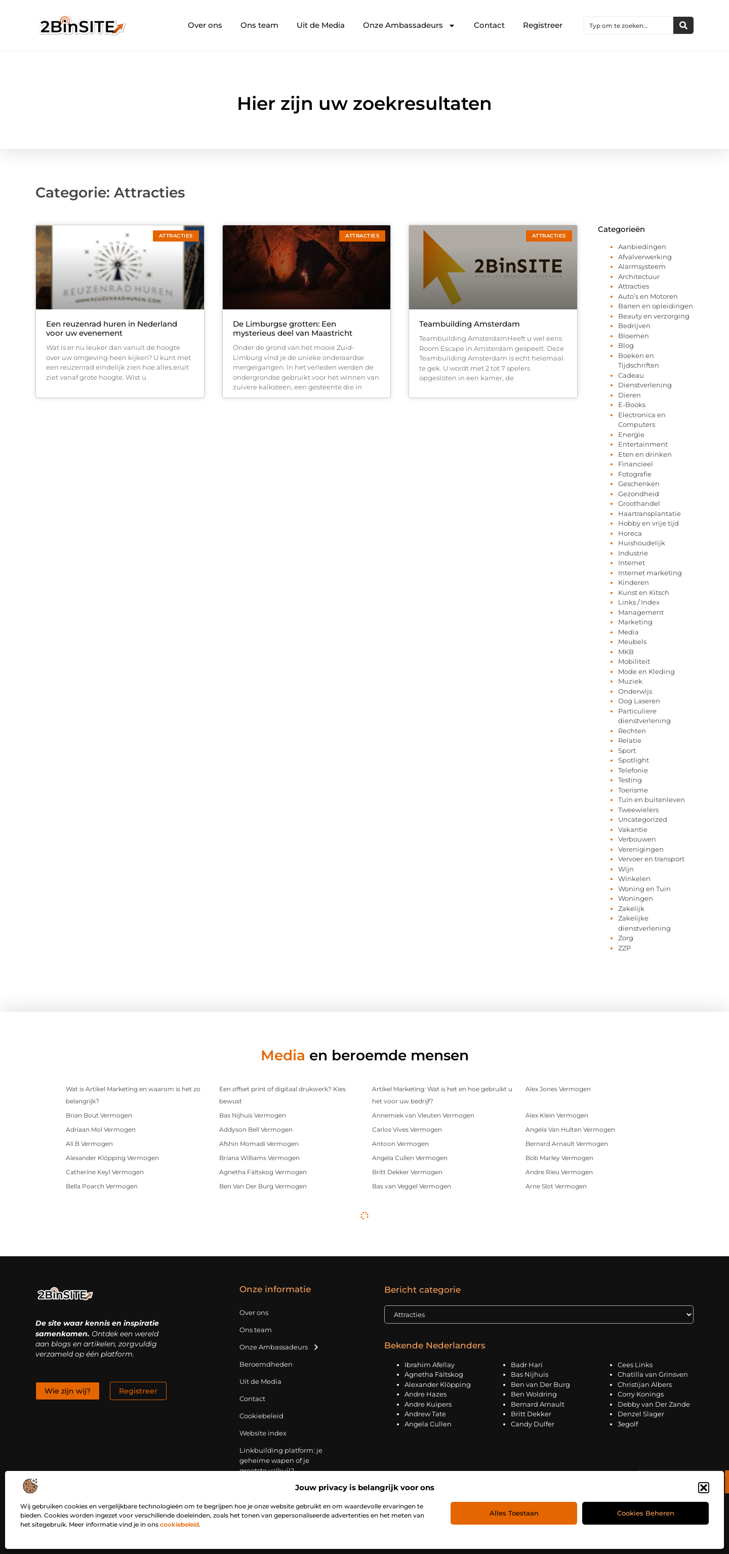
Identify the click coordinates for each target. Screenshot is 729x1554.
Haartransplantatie (649, 513)
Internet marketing (650, 573)
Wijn (626, 869)
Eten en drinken (645, 454)
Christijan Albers (645, 1384)
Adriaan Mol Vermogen (101, 1129)
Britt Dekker (531, 1414)
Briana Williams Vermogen (259, 1158)
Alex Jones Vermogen (558, 1089)
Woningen (635, 898)
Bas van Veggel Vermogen (411, 1186)
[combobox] (628, 25)
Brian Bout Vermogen (99, 1115)
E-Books (631, 405)
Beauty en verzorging (654, 316)
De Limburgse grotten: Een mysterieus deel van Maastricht (292, 328)
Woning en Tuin (644, 889)
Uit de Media (321, 25)
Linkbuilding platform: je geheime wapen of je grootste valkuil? (280, 1460)
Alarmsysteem (642, 266)
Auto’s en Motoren (648, 296)
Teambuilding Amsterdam (469, 324)
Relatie (629, 740)
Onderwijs (635, 691)
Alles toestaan (514, 1513)
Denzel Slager (641, 1414)
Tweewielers (638, 810)
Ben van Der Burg (540, 1384)
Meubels (632, 641)
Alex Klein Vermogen (556, 1115)
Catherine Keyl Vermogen (105, 1172)
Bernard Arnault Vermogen (566, 1143)
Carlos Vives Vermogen (407, 1129)
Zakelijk (631, 908)
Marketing (635, 622)
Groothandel (639, 503)
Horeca (630, 533)
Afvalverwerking (645, 257)
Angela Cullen (428, 1424)
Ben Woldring (534, 1394)
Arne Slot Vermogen (556, 1186)
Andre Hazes (425, 1394)
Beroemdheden (266, 1364)
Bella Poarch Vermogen (102, 1186)
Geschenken (639, 484)
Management (641, 612)
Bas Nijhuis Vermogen (252, 1115)
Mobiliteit (634, 661)
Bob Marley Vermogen (559, 1158)
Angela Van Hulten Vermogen (570, 1129)
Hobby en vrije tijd (648, 523)
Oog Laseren (639, 701)
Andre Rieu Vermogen (559, 1172)
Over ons (205, 25)
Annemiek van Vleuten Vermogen (423, 1115)
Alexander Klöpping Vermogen (112, 1158)
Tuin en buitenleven (651, 799)
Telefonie (633, 770)
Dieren (629, 395)
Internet (631, 563)
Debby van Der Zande (654, 1404)
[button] (704, 1488)
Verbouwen (637, 839)
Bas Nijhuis (529, 1374)
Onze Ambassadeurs (409, 25)
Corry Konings (641, 1394)
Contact (489, 25)
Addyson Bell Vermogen (256, 1129)
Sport (627, 750)
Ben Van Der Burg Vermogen (263, 1186)
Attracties (633, 286)
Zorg (625, 938)
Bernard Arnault (537, 1404)
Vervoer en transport (651, 859)
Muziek (630, 681)
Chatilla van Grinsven (653, 1374)
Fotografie (635, 474)
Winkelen (634, 878)
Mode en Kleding (646, 671)
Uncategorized (642, 819)
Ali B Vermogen (89, 1143)
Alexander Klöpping (437, 1384)
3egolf (628, 1424)
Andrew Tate (425, 1414)
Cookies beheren (645, 1513)
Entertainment (643, 444)
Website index (263, 1433)
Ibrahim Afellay (429, 1365)
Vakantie (632, 829)
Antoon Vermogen (400, 1143)
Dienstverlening (645, 385)
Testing (630, 780)
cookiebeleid (179, 1524)
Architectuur (639, 276)
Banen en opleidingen (655, 306)
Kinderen (633, 582)
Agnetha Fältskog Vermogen (263, 1172)
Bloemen (633, 336)
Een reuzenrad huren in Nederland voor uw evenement (111, 328)
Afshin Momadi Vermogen (259, 1143)
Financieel (635, 464)
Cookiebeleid (261, 1416)
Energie (631, 434)
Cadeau (631, 375)
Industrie (633, 553)
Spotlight (633, 760)
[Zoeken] (683, 25)
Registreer (542, 25)
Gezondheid (638, 494)
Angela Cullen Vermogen (410, 1158)
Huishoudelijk (641, 543)
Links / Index (639, 602)
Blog (626, 345)
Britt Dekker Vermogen (407, 1172)
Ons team (259, 25)
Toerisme (633, 790)
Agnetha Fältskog (433, 1374)
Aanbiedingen (642, 247)
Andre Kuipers (428, 1404)
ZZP (624, 948)
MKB (626, 652)
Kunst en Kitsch (643, 592)
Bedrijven (634, 326)
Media (628, 632)
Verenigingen (641, 849)
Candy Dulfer (532, 1424)
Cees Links (635, 1365)
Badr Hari (527, 1365)
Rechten (632, 731)
